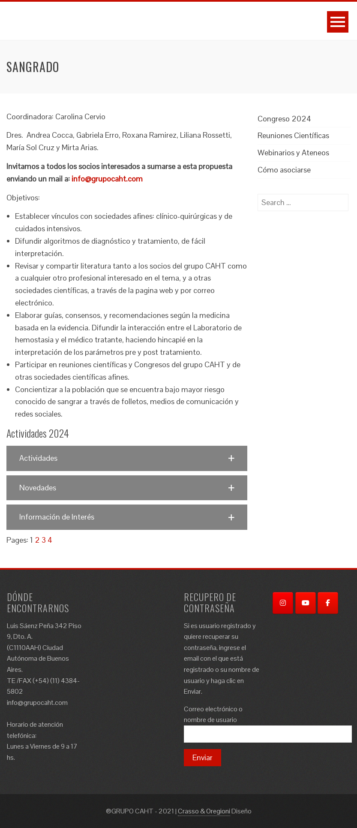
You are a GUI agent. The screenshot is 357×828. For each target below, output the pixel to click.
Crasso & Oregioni (204, 811)
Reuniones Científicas (293, 135)
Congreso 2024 (284, 119)
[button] (126, 458)
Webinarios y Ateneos (293, 152)
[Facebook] (328, 603)
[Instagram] (283, 603)
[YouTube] (305, 603)
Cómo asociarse (284, 170)
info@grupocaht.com (107, 179)
